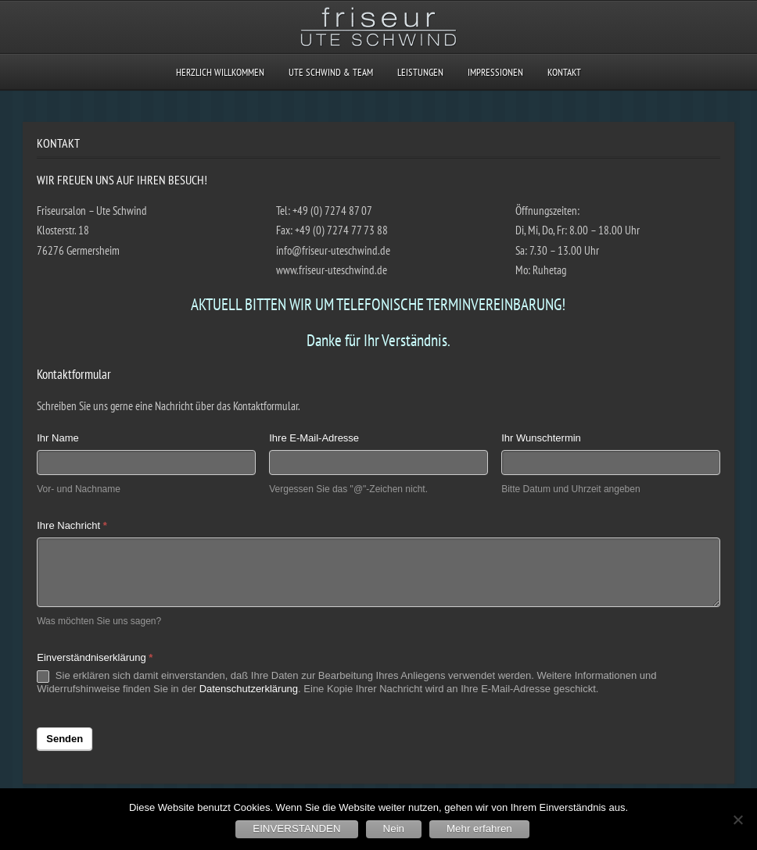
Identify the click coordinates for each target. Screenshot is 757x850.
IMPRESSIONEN (495, 72)
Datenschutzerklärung (248, 689)
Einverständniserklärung (94, 657)
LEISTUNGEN (420, 72)
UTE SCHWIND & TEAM (331, 72)
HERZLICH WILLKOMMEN (220, 72)
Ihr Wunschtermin (541, 438)
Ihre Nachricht (72, 525)
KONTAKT (564, 72)
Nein (393, 828)
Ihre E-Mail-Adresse (314, 438)
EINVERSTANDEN (296, 828)
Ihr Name (57, 438)
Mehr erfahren (479, 828)
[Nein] (737, 819)
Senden (64, 739)
